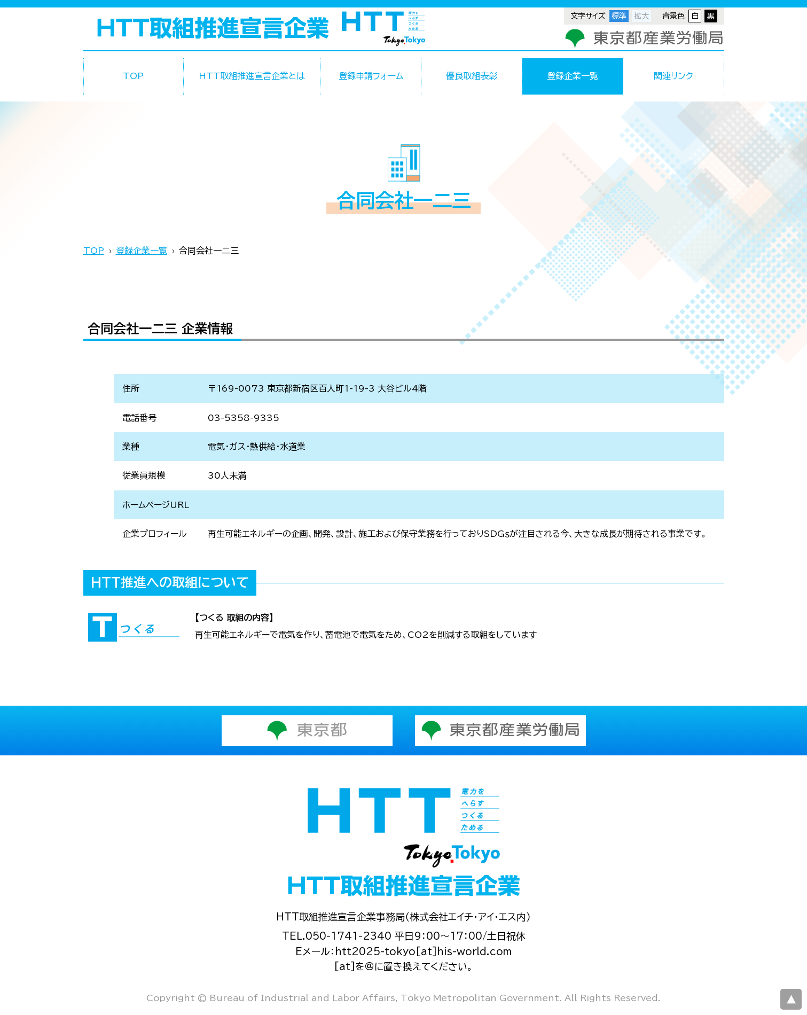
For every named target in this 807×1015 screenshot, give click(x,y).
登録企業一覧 (572, 76)
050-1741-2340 (348, 936)
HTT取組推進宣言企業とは (252, 76)
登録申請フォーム (371, 76)
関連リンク (673, 76)
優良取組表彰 (471, 76)
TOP (133, 76)
